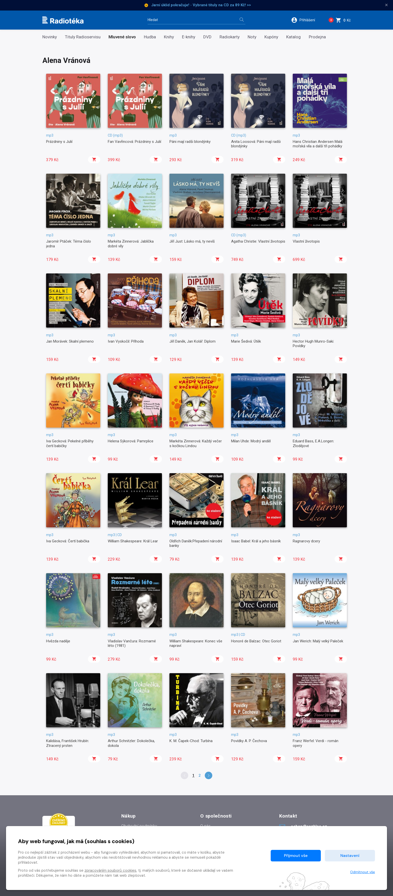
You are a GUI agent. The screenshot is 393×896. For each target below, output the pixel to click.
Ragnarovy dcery (306, 541)
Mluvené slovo (122, 37)
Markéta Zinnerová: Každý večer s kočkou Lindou (195, 443)
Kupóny (271, 37)
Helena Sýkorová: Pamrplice (130, 441)
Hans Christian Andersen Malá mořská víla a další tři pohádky (317, 143)
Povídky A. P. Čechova (249, 741)
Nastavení (349, 855)
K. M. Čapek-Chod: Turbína (191, 741)
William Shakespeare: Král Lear (133, 541)
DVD (207, 37)
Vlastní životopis (306, 241)
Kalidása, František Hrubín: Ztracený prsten (67, 743)
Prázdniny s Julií (59, 141)
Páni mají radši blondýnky (190, 141)
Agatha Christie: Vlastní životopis (258, 241)
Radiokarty (230, 37)
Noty (252, 37)
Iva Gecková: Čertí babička (67, 541)
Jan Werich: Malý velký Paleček (318, 641)
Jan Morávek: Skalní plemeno (70, 341)
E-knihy (188, 37)
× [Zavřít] (386, 5)
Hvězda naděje (58, 641)
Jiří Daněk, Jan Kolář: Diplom (192, 341)
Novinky (49, 37)
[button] (306, 20)
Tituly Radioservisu (83, 37)
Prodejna (317, 37)
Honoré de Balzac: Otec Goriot (256, 641)
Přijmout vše (296, 855)
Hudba (150, 37)
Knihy (169, 37)
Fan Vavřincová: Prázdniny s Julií (134, 141)
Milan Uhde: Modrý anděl (251, 441)
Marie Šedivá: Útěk (246, 341)
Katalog (293, 37)
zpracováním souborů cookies (110, 870)
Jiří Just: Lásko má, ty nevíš (192, 241)
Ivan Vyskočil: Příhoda (126, 341)
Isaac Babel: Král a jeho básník (256, 541)
